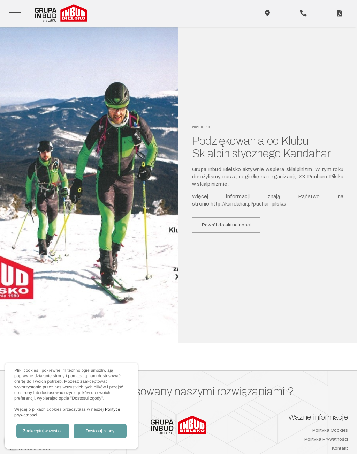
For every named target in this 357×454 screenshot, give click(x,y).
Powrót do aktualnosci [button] (226, 225)
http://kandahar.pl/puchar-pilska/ (249, 204)
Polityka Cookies (330, 430)
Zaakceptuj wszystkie (42, 431)
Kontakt (340, 448)
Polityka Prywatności (326, 439)
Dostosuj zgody (100, 431)
